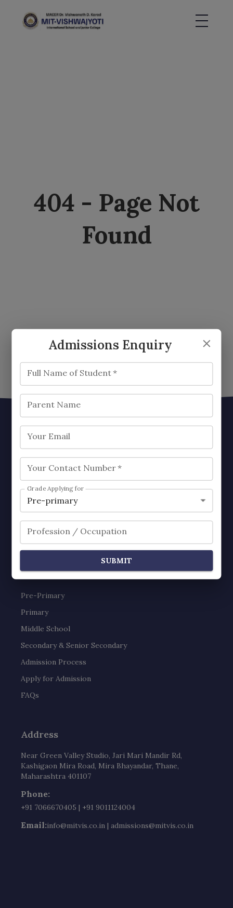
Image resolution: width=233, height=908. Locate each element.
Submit (116, 560)
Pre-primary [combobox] (52, 500)
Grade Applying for (55, 488)
